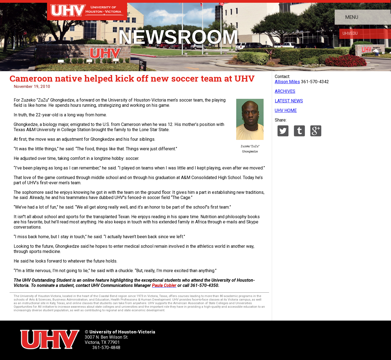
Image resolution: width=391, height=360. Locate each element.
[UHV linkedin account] (228, 337)
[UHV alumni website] (280, 337)
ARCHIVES (285, 91)
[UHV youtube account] (245, 337)
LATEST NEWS (289, 100)
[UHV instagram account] (263, 337)
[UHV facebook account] (210, 337)
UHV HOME (286, 110)
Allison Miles (287, 81)
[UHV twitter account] (193, 337)
